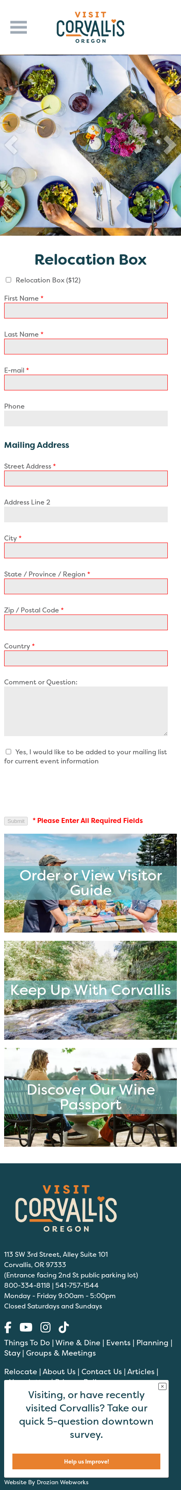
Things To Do (27, 1342)
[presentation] (67, 791)
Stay (12, 1353)
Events (118, 1342)
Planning (152, 1342)
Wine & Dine (77, 1342)
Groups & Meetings (61, 1353)
